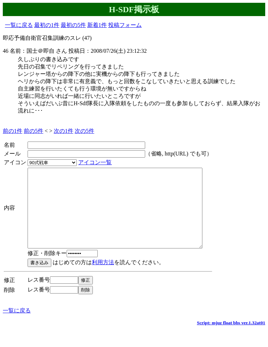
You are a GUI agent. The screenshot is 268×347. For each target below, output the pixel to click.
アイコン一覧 (95, 162)
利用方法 (103, 278)
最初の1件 (46, 25)
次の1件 (63, 131)
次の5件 (84, 131)
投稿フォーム (125, 25)
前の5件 (33, 131)
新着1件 (97, 25)
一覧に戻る (19, 25)
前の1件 (12, 131)
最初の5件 (73, 25)
